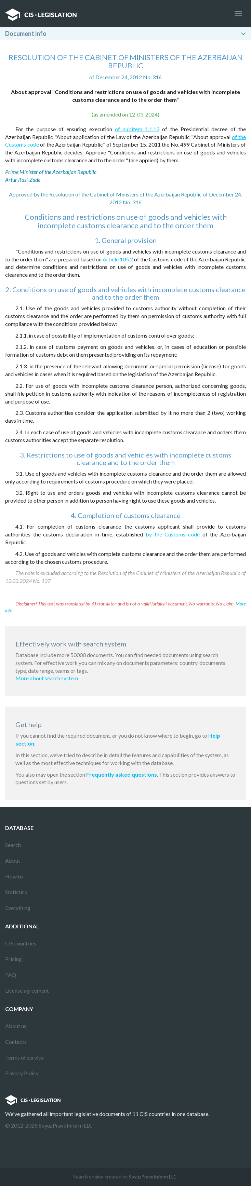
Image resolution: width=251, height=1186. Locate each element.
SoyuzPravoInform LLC (153, 1177)
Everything (17, 907)
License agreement (27, 990)
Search (13, 845)
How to (14, 876)
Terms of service (24, 1057)
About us (15, 1026)
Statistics (16, 892)
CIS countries (20, 943)
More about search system (46, 678)
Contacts (16, 1041)
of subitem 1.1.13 (137, 129)
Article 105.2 (118, 259)
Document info (26, 33)
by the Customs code (173, 534)
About (12, 860)
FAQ (10, 974)
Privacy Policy (22, 1073)
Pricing (13, 959)
